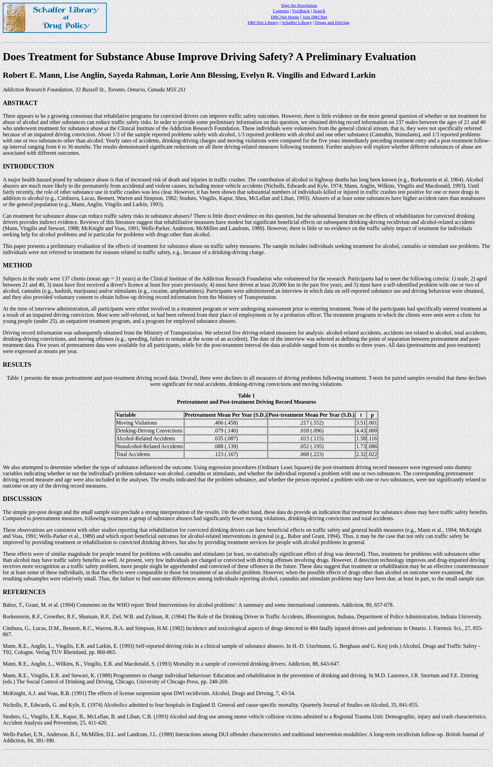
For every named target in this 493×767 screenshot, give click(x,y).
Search (319, 10)
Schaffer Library (297, 22)
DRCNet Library (263, 22)
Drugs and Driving (332, 22)
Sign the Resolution (299, 5)
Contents (281, 10)
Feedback (301, 10)
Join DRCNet (315, 17)
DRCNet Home (285, 17)
